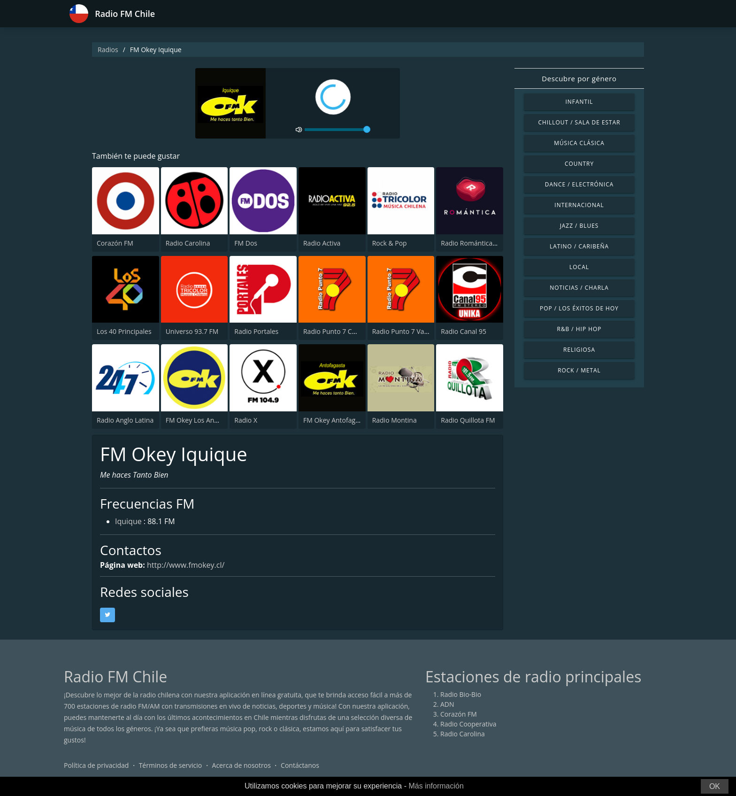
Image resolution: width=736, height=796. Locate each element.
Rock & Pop (389, 243)
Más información (435, 786)
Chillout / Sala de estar (579, 122)
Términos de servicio (170, 765)
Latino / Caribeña (579, 246)
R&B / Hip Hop (579, 329)
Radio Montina (394, 420)
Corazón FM (115, 243)
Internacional (579, 205)
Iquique (128, 521)
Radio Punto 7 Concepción (343, 331)
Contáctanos (300, 765)
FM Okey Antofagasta (335, 420)
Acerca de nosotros (241, 765)
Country (579, 164)
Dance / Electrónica (579, 184)
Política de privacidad (96, 765)
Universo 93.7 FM (192, 331)
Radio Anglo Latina (125, 420)
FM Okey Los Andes (195, 420)
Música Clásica (579, 143)
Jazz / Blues (579, 226)
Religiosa (579, 350)
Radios (108, 49)
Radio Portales (256, 331)
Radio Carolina (188, 243)
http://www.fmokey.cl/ (185, 565)
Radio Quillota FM (468, 420)
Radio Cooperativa (468, 723)
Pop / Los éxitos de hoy (579, 308)
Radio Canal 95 (463, 331)
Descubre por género (579, 78)
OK (714, 786)
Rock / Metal (579, 370)
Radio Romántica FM (472, 243)
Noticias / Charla (579, 288)
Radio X (245, 420)
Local (579, 267)
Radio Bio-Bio (460, 694)
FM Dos (245, 243)
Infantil (579, 102)
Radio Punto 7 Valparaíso (410, 331)
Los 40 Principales (124, 331)
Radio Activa (321, 243)
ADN (447, 704)
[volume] (337, 129)
